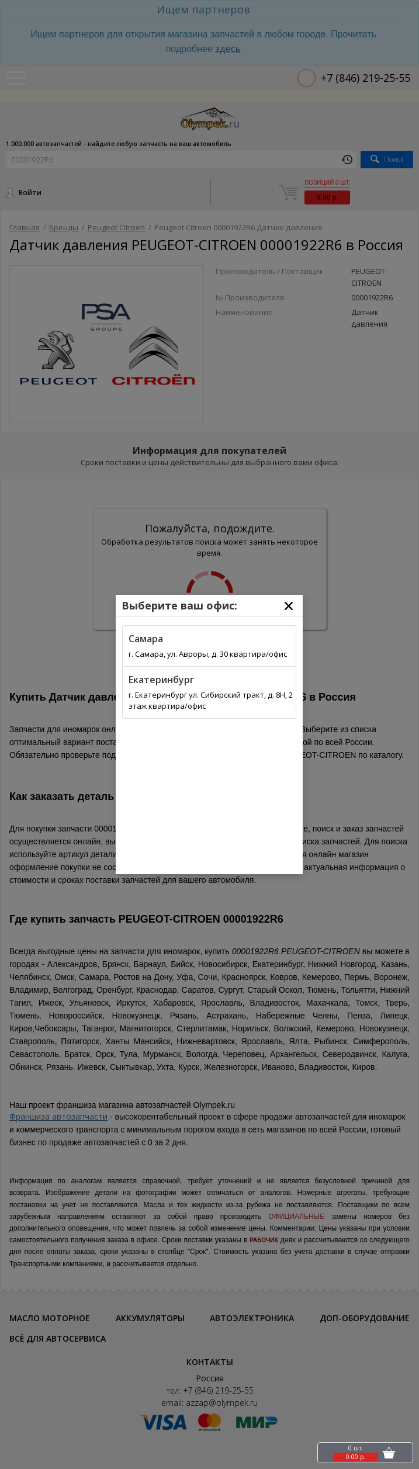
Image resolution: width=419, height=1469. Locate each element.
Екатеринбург (161, 679)
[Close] (289, 606)
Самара (146, 638)
